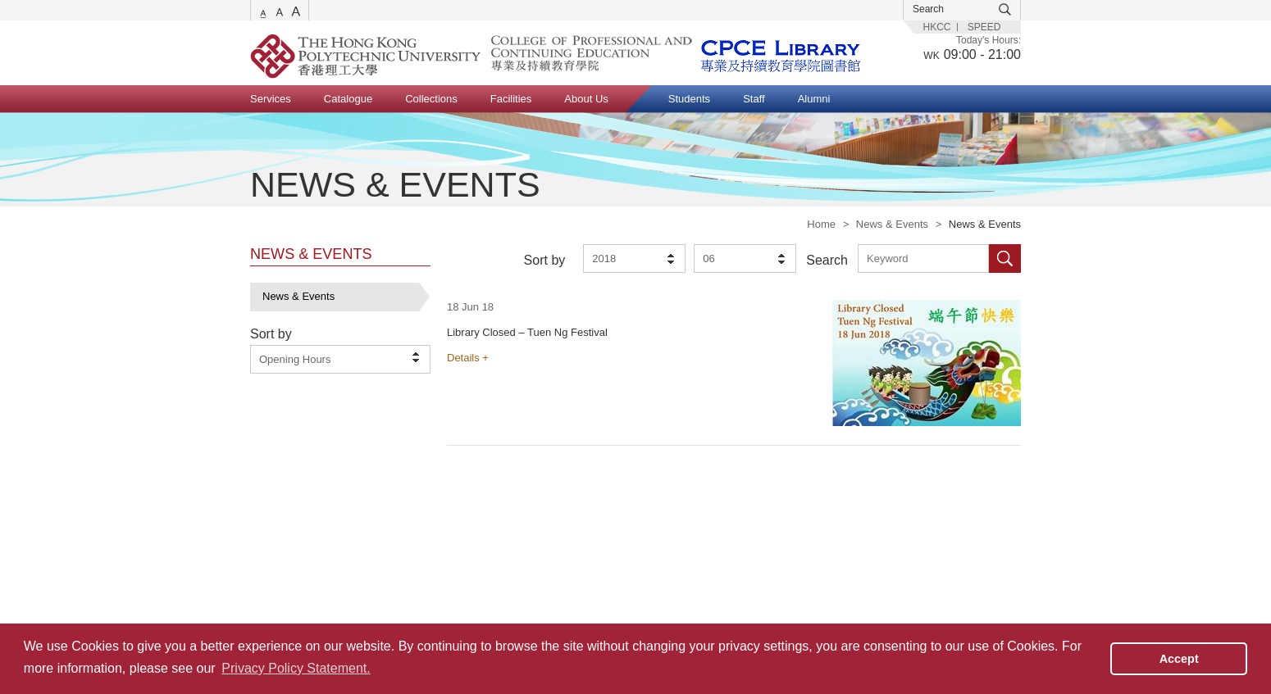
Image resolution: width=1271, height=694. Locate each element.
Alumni (814, 99)
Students (689, 99)
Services (270, 99)
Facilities (511, 99)
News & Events (892, 224)
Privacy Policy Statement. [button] (295, 668)
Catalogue (348, 99)
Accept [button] (1179, 658)
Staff (754, 99)
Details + (468, 358)
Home (821, 224)
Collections (431, 99)
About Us (586, 99)
